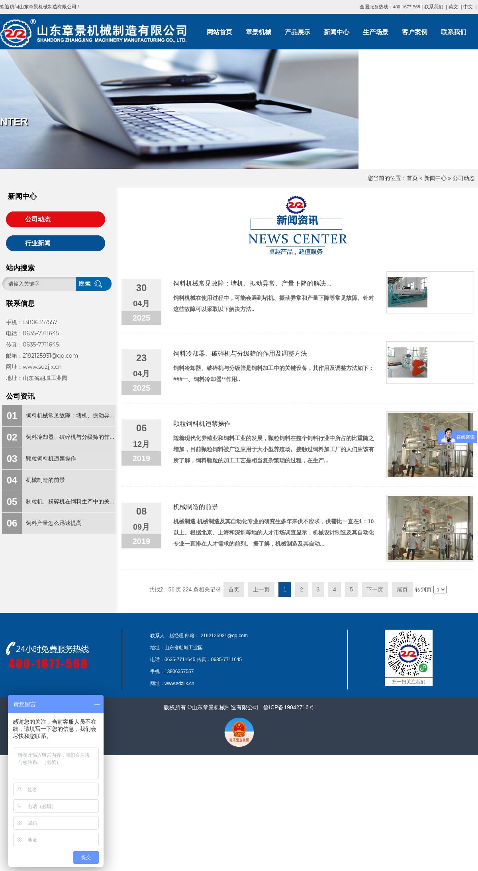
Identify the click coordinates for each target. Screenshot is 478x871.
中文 (468, 7)
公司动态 (464, 178)
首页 (412, 178)
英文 (453, 7)
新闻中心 (435, 178)
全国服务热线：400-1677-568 (390, 7)
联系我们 (433, 7)
